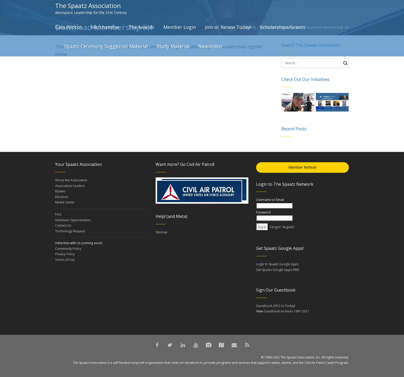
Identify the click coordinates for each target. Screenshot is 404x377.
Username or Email (270, 200)
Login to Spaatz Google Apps (277, 264)
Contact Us (63, 225)
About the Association (71, 180)
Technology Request (70, 231)
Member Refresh (302, 167)
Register (288, 227)
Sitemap (161, 232)
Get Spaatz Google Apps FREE (277, 270)
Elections (61, 197)
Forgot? (275, 227)
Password (263, 212)
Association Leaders (70, 186)
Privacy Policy (65, 254)
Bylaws (60, 191)
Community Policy (68, 248)
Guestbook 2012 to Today (275, 306)
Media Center (65, 202)
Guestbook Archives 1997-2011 (286, 311)
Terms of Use (65, 260)
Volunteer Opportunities (73, 220)
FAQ (58, 214)
